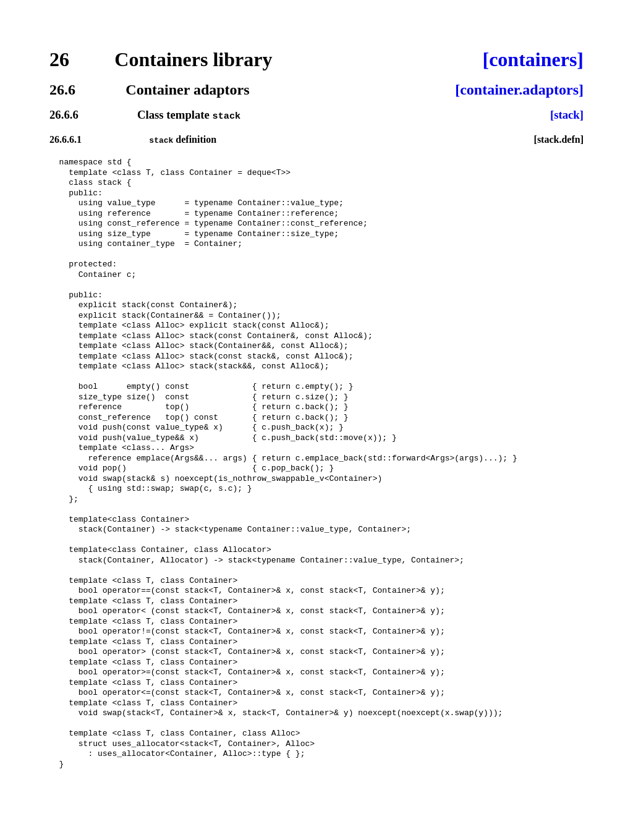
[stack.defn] (559, 139)
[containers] (533, 59)
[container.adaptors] (519, 89)
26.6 (62, 89)
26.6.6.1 (65, 139)
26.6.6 (64, 115)
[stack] (567, 115)
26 (59, 59)
